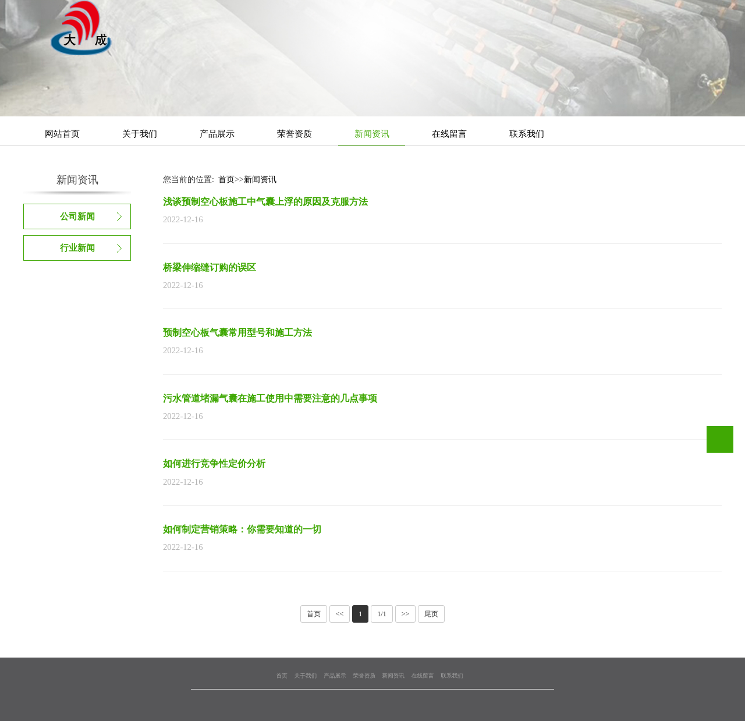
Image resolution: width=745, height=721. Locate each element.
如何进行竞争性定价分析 (214, 463)
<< (340, 614)
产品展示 (217, 133)
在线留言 (449, 133)
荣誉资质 (294, 133)
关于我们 (139, 133)
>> (406, 614)
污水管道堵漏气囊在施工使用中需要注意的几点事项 (270, 398)
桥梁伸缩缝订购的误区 (209, 267)
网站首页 (62, 133)
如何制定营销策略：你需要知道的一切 (242, 529)
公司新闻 (77, 216)
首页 (226, 179)
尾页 (431, 614)
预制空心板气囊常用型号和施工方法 (237, 333)
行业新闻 (77, 248)
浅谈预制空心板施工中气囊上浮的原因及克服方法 (265, 202)
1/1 (381, 614)
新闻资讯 (371, 133)
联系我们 (526, 133)
